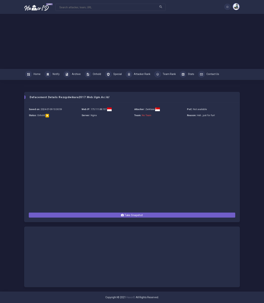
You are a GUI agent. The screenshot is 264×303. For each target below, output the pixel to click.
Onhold (93, 74)
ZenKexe (150, 109)
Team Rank (165, 74)
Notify (52, 74)
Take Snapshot (132, 215)
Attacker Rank (138, 74)
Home (33, 74)
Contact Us (208, 74)
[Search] (111, 7)
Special (113, 74)
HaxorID (130, 297)
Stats (187, 74)
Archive (72, 74)
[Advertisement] (132, 41)
